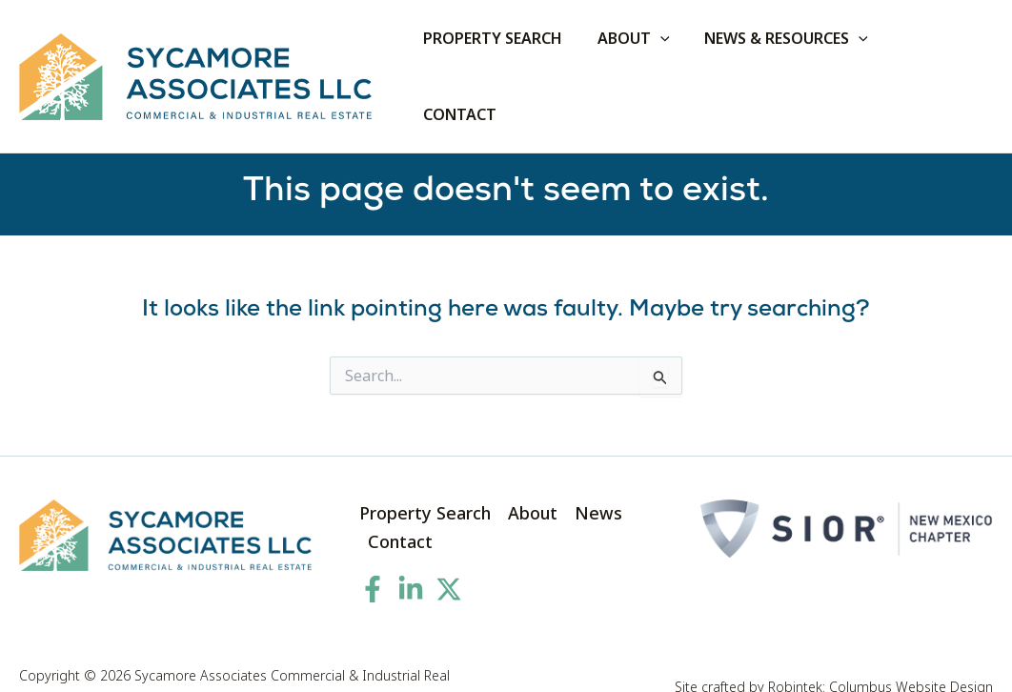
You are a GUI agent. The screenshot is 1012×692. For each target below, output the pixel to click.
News (598, 477)
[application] (670, 59)
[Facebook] (372, 553)
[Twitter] (448, 553)
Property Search (425, 477)
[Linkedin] (410, 553)
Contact (400, 506)
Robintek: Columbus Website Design (880, 651)
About (532, 477)
